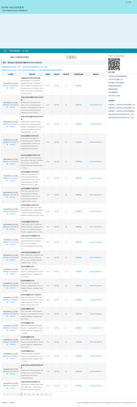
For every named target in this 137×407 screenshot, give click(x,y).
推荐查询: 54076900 (9, 242)
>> (50, 394)
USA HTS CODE (114, 96)
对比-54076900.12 (96, 271)
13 (38, 394)
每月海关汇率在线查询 (116, 83)
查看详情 (79, 86)
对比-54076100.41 (96, 161)
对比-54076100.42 (96, 178)
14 (42, 394)
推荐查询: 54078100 (9, 371)
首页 (5, 51)
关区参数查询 (113, 92)
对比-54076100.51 (96, 195)
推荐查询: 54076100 (9, 86)
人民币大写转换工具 (115, 79)
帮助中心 (5, 403)
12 (33, 394)
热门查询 (26, 51)
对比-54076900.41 (96, 356)
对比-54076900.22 (96, 300)
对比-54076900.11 (96, 257)
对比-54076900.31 (96, 314)
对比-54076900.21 (96, 286)
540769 (12, 244)
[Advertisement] (68, 31)
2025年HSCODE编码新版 (117, 76)
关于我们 (12, 403)
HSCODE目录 (15, 51)
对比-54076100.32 (96, 142)
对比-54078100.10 (96, 386)
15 (46, 394)
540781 (12, 374)
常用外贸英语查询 (114, 86)
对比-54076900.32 (96, 328)
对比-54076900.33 (96, 342)
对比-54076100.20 (96, 105)
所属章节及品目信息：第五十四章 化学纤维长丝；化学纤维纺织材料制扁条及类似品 (32, 70)
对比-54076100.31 (96, 124)
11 (29, 394)
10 (25, 394)
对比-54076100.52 (96, 211)
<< (4, 394)
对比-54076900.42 (96, 371)
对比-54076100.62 (96, 242)
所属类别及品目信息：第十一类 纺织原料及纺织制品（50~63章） (25, 67)
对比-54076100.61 (96, 227)
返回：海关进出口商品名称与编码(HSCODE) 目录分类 (22, 63)
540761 (12, 88)
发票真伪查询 (113, 89)
